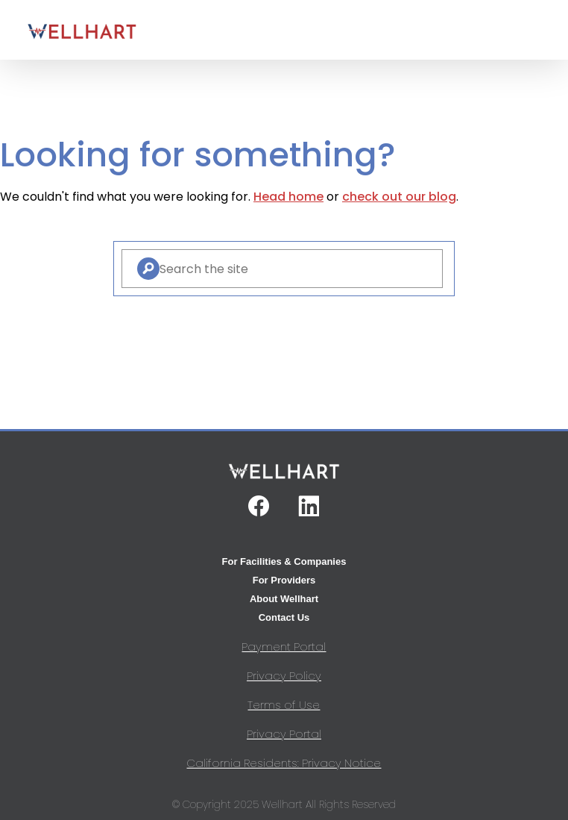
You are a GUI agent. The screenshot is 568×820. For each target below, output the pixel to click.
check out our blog (399, 196)
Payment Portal (284, 646)
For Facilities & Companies (284, 561)
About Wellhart (284, 598)
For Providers (284, 580)
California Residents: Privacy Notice (283, 763)
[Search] (148, 268)
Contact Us (284, 617)
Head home (288, 196)
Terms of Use (283, 705)
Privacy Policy (284, 675)
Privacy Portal (284, 734)
